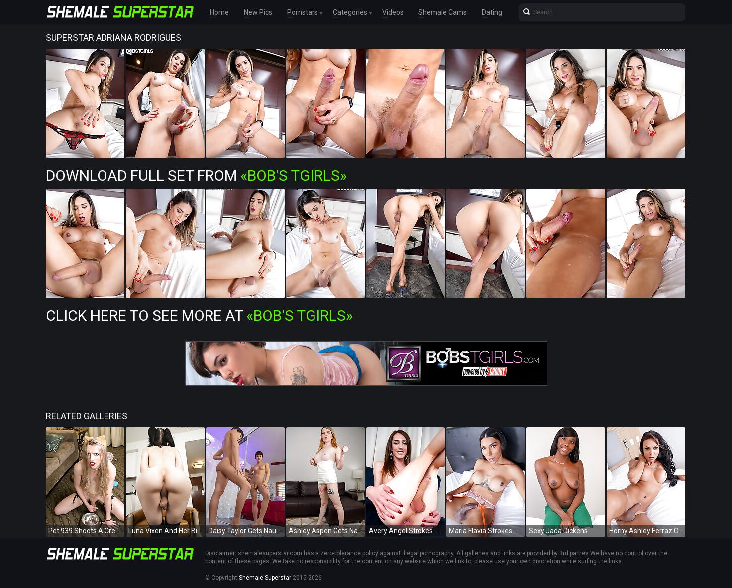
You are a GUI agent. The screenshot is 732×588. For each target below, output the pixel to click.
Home (219, 12)
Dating (492, 12)
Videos (393, 12)
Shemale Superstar (265, 577)
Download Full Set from (196, 175)
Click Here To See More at (199, 315)
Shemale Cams (442, 12)
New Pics (258, 12)
